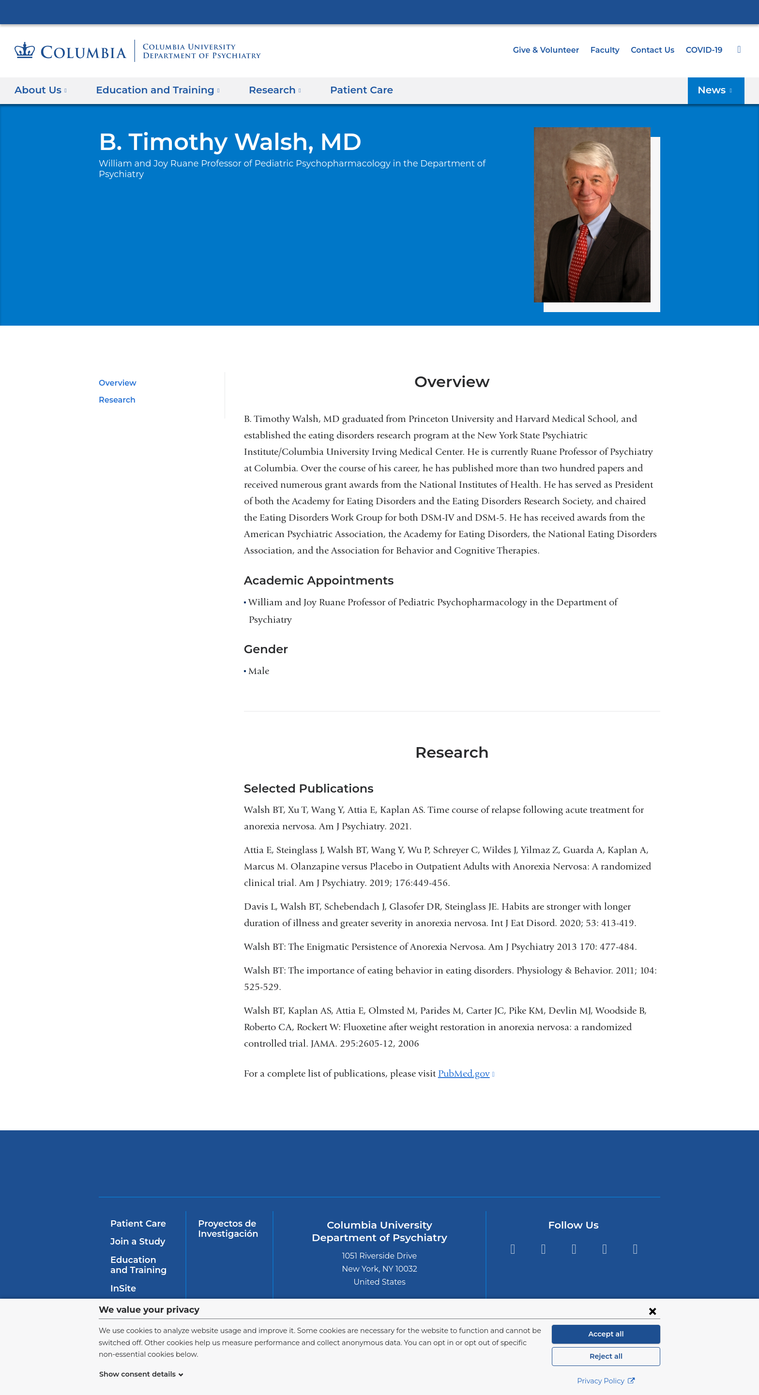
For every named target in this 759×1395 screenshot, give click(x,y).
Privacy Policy (606, 1381)
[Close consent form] (652, 1311)
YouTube (574, 1250)
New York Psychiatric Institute (449, 1165)
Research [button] (262, 90)
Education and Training (140, 1265)
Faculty (609, 50)
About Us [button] (41, 90)
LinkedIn (605, 1250)
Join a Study (136, 1241)
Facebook (512, 1250)
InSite (122, 1288)
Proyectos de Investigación (226, 1229)
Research (116, 400)
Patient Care (344, 90)
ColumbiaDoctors (589, 1162)
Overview (116, 383)
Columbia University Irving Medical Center (379, 12)
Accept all (606, 1334)
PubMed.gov (466, 1073)
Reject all (606, 1356)
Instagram (635, 1250)
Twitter (543, 1250)
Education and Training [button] (152, 90)
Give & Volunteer (553, 50)
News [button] (718, 90)
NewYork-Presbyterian (310, 1169)
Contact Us (654, 50)
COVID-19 (705, 50)
